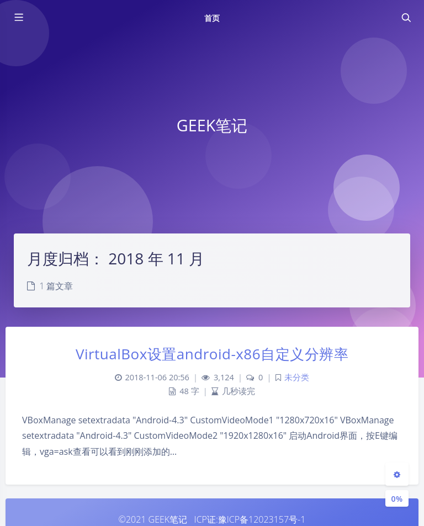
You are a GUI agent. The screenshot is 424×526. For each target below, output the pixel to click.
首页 (212, 18)
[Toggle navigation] (405, 17)
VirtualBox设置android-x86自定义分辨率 (212, 354)
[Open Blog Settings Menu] (397, 474)
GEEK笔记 (168, 519)
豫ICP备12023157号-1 (262, 519)
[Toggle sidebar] (18, 17)
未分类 (296, 377)
